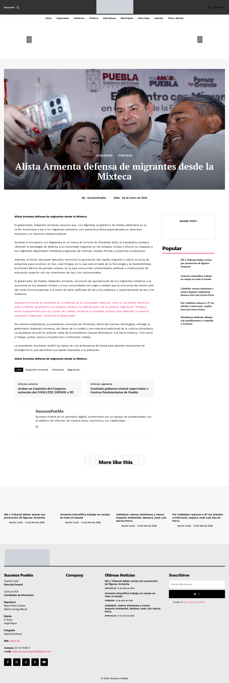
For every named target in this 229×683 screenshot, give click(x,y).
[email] (197, 584)
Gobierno (104, 155)
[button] (12, 7)
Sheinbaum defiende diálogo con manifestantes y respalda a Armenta (197, 320)
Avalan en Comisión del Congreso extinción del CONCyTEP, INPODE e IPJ (46, 390)
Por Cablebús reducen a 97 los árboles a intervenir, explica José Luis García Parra (197, 306)
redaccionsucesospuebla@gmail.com (31, 651)
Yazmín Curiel (15, 522)
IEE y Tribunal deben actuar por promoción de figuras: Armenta (196, 263)
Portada (125, 155)
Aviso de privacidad (194, 602)
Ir (197, 594)
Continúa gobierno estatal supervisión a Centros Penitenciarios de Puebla (119, 390)
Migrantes (73, 369)
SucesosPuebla (96, 197)
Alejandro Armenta (36, 369)
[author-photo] (6, 522)
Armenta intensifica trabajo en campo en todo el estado (196, 277)
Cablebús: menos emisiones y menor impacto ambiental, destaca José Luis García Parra (197, 292)
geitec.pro (15, 641)
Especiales (110, 588)
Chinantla (58, 369)
